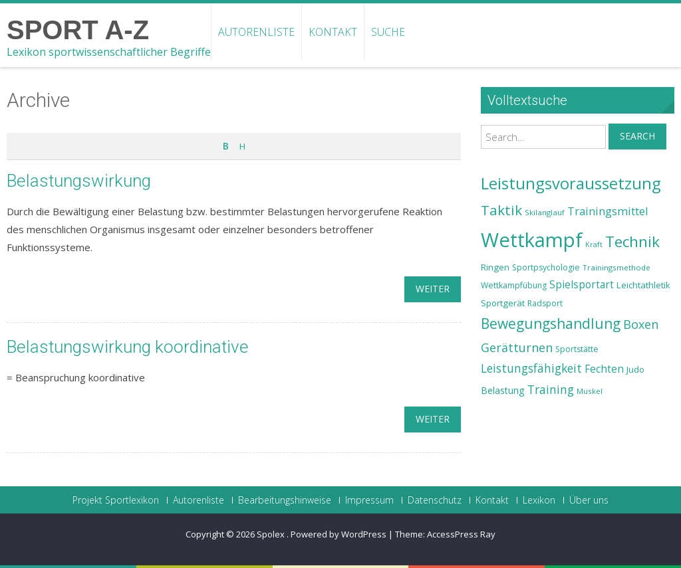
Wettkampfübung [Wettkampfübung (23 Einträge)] (514, 285)
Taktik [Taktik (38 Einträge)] (501, 210)
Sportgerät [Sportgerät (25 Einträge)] (503, 303)
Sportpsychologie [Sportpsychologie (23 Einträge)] (546, 267)
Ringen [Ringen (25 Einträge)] (495, 267)
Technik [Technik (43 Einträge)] (632, 241)
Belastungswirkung (79, 181)
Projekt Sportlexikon (115, 500)
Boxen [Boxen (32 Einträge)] (640, 324)
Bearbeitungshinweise (284, 500)
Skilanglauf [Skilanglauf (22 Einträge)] (545, 212)
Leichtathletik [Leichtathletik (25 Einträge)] (643, 285)
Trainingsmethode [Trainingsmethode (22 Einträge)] (616, 267)
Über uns (589, 500)
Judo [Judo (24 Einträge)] (635, 369)
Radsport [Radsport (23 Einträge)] (545, 303)
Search (637, 136)
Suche (388, 32)
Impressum (369, 500)
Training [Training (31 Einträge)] (550, 389)
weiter (433, 288)
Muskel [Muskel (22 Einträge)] (590, 391)
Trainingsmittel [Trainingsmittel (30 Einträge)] (607, 211)
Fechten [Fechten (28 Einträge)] (604, 369)
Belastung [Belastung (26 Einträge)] (503, 390)
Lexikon (539, 500)
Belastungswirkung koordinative (128, 347)
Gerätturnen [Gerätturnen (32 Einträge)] (517, 347)
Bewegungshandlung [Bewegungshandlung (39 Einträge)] (550, 323)
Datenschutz (435, 500)
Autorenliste (256, 32)
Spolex (272, 534)
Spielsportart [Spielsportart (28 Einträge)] (581, 285)
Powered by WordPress (338, 534)
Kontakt (333, 32)
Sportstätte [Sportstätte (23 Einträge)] (577, 349)
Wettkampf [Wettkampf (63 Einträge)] (532, 240)
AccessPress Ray (461, 534)
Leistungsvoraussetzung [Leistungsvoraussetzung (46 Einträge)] (571, 183)
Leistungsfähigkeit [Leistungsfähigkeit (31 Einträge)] (531, 368)
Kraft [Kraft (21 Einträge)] (594, 244)
